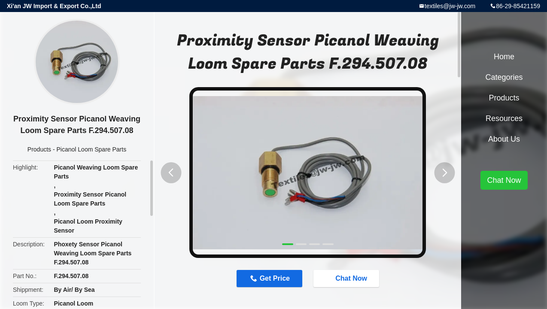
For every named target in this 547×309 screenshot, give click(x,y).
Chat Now (347, 278)
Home (504, 56)
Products (39, 149)
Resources (504, 118)
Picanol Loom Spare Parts (92, 149)
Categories (504, 77)
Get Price (275, 278)
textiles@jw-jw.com (450, 6)
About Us (504, 139)
